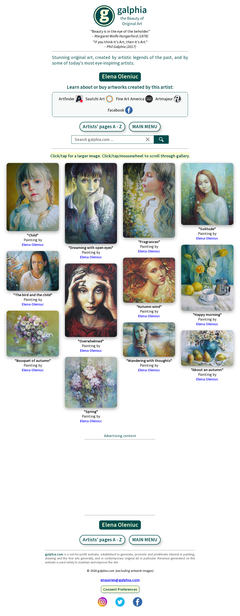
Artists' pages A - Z (102, 127)
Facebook (116, 110)
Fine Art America (130, 98)
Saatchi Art (95, 98)
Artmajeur (164, 98)
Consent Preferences (120, 589)
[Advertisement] (120, 477)
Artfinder (67, 98)
